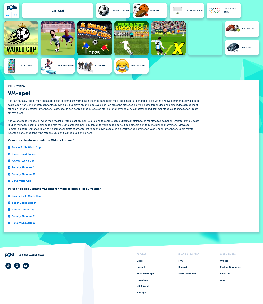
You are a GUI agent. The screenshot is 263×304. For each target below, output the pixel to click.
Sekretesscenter (187, 274)
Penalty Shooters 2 (23, 167)
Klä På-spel (143, 286)
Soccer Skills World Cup (26, 147)
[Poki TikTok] (8, 266)
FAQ (180, 261)
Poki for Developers (230, 267)
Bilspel (140, 261)
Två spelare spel (146, 274)
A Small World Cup (23, 160)
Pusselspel (143, 280)
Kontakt (182, 267)
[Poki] (12, 7)
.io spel (141, 267)
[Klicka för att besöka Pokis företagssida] (24, 254)
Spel (10, 86)
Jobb (222, 280)
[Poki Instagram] (17, 266)
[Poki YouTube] (26, 266)
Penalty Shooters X (23, 174)
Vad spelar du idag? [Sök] (16, 15)
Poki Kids (225, 274)
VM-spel (20, 86)
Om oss (224, 261)
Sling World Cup (21, 181)
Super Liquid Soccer (24, 154)
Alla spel (141, 293)
